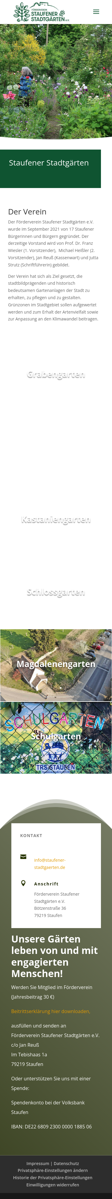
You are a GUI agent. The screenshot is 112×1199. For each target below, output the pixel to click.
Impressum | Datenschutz (53, 1163)
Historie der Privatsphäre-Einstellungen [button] (53, 1177)
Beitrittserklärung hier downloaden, (50, 1011)
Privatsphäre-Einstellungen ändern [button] (53, 1170)
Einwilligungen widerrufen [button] (52, 1185)
